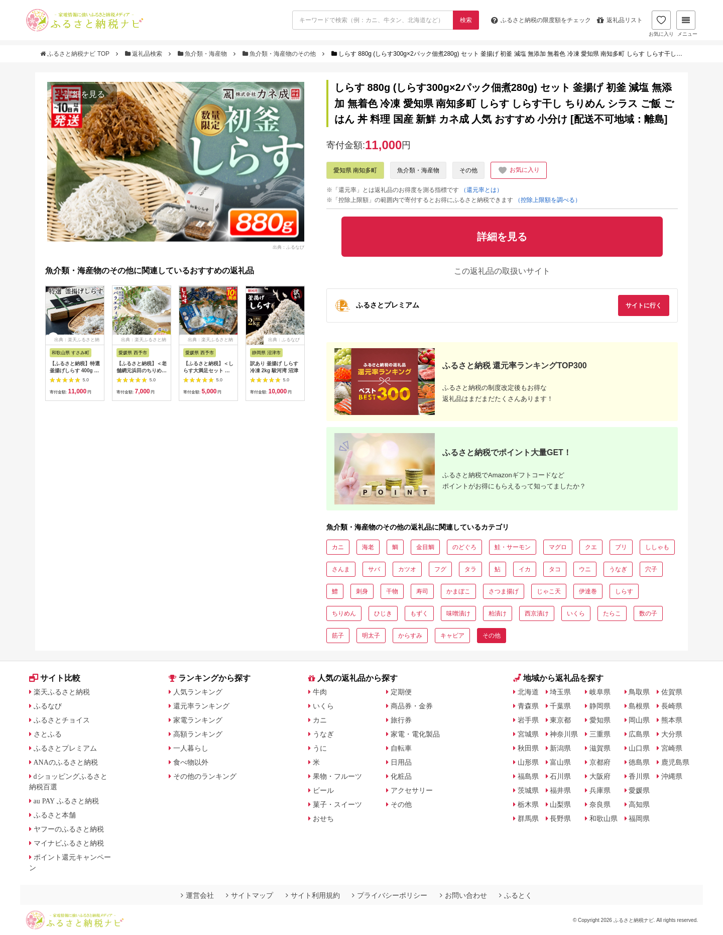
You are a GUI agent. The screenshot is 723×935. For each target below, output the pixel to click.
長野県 (560, 818)
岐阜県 (600, 691)
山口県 (639, 748)
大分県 (671, 734)
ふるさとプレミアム (65, 748)
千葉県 (560, 705)
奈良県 (600, 804)
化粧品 (401, 776)
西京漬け (537, 613)
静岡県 (600, 705)
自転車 (401, 748)
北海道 (528, 691)
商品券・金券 (412, 705)
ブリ (621, 547)
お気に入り (661, 24)
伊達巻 (588, 591)
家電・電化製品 (415, 734)
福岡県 (639, 818)
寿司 (422, 591)
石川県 (560, 776)
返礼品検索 (144, 53)
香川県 (639, 776)
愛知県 (600, 719)
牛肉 (320, 691)
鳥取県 (639, 691)
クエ (591, 547)
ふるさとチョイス (62, 719)
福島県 (528, 776)
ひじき (383, 613)
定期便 (401, 691)
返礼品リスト (620, 20)
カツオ (407, 569)
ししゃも (657, 547)
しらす (624, 591)
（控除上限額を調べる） (548, 199)
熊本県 (671, 719)
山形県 (528, 762)
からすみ (410, 635)
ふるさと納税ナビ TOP (75, 53)
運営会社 (197, 895)
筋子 (338, 635)
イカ (525, 569)
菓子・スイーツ (337, 804)
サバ (374, 569)
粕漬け (498, 613)
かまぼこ (458, 591)
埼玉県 (560, 691)
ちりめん (344, 613)
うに (320, 748)
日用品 (401, 762)
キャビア (452, 635)
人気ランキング (197, 691)
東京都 (560, 719)
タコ (555, 569)
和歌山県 (603, 818)
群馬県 (528, 818)
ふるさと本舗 (55, 814)
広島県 (639, 734)
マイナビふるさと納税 (69, 843)
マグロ (558, 547)
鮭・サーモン (513, 547)
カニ (338, 547)
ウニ (585, 569)
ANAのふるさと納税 (66, 762)
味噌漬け (458, 613)
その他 (468, 170)
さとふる (48, 734)
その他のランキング (204, 776)
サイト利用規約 (313, 895)
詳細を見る (85, 94)
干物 (392, 591)
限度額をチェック (541, 20)
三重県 (600, 734)
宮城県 (528, 734)
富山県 (560, 762)
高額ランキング (197, 734)
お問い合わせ (463, 895)
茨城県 (528, 790)
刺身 (362, 591)
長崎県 (671, 705)
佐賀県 (671, 691)
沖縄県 (671, 776)
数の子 (648, 613)
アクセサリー (412, 790)
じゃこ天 (549, 591)
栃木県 (528, 804)
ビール (323, 790)
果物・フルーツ (337, 776)
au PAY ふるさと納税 (66, 800)
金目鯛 (425, 547)
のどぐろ (464, 547)
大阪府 (600, 776)
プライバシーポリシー (389, 895)
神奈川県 (564, 734)
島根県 (639, 705)
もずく (419, 613)
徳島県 (639, 762)
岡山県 (639, 719)
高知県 (639, 804)
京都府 (600, 762)
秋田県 (528, 748)
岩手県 (528, 719)
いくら (576, 613)
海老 (368, 547)
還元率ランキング (201, 705)
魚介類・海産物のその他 (280, 53)
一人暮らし (190, 748)
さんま (341, 569)
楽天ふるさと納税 (62, 691)
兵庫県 (600, 790)
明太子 (371, 635)
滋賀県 (600, 748)
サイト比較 (54, 678)
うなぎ (618, 569)
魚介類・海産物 (203, 53)
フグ (440, 569)
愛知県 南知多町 (355, 170)
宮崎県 (671, 748)
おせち (323, 818)
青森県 (528, 705)
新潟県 (560, 748)
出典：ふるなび (288, 247)
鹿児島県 (675, 762)
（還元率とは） (481, 189)
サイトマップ (249, 895)
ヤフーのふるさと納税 (69, 829)
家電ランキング (197, 719)
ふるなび (48, 705)
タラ (470, 569)
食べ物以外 (190, 762)
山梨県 (560, 804)
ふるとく (515, 895)
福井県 (560, 790)
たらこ (612, 613)
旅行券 (401, 719)
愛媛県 (639, 790)
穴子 (651, 569)
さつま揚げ (504, 591)
